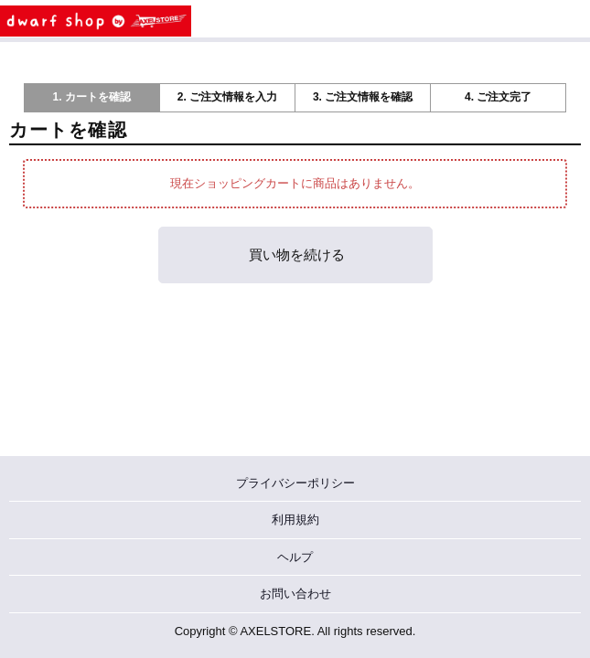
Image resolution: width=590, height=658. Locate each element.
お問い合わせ (295, 593)
